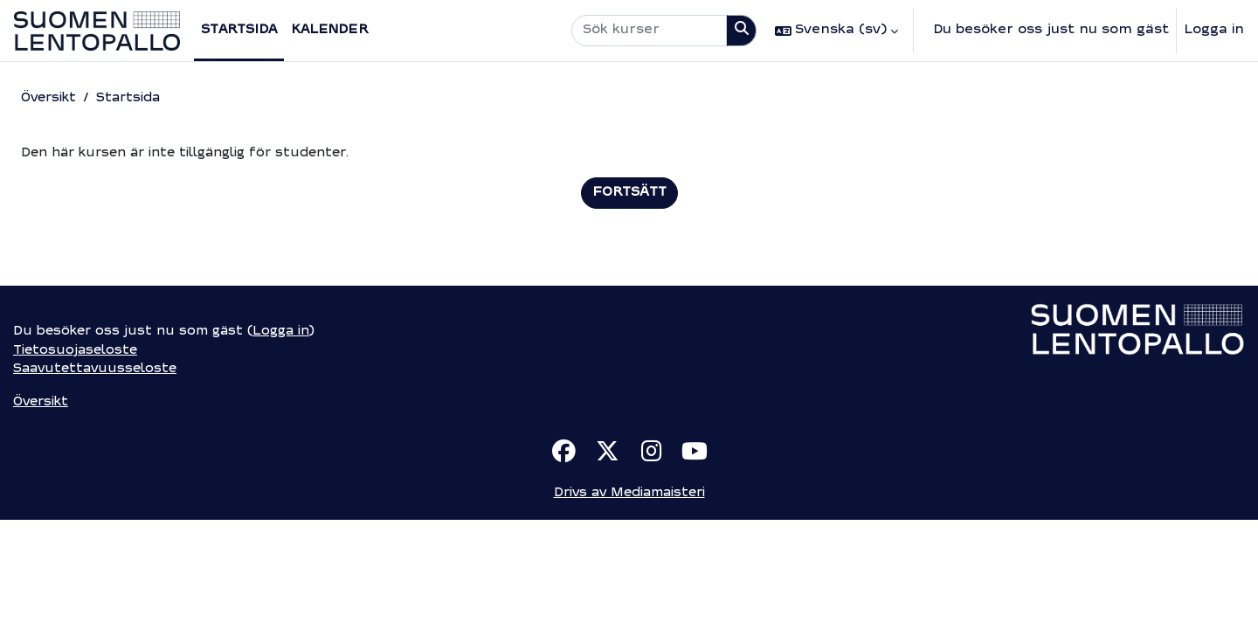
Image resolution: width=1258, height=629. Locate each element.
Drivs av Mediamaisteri (629, 601)
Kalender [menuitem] (329, 30)
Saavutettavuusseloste (97, 475)
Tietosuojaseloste (77, 456)
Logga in (1214, 30)
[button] (836, 30)
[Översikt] (97, 31)
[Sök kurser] (649, 31)
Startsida (134, 98)
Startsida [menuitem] (239, 30)
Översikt (50, 98)
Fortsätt (629, 193)
